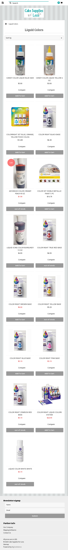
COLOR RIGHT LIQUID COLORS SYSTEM (49, 413)
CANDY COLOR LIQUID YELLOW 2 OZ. (49, 79)
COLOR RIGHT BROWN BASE (20, 304)
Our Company (8, 527)
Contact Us (7, 533)
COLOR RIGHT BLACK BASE (49, 134)
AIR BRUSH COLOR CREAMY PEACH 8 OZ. (20, 192)
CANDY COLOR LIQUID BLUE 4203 (20, 78)
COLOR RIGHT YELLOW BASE (49, 304)
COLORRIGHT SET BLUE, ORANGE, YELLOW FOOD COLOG (20, 135)
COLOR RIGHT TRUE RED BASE (49, 247)
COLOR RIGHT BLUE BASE (20, 358)
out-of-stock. (20, 209)
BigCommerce (17, 547)
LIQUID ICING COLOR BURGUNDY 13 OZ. (20, 248)
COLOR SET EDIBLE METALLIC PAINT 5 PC (49, 192)
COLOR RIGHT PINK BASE (49, 358)
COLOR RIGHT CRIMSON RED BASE (20, 413)
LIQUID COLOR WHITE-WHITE (20, 469)
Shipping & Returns (9, 530)
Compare (21, 90)
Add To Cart (20, 96)
